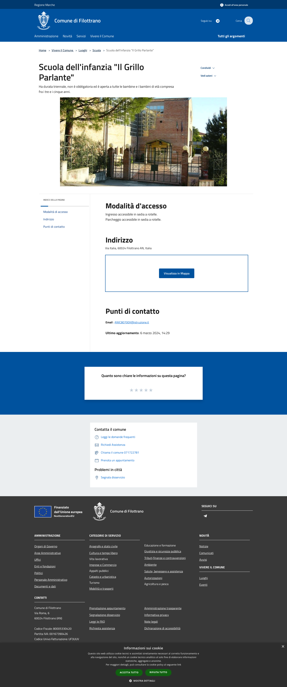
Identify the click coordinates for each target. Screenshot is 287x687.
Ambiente (150, 564)
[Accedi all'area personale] (234, 5)
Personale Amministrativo (50, 579)
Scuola (97, 50)
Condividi (208, 68)
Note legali (151, 621)
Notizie (203, 546)
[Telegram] (215, 20)
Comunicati (206, 553)
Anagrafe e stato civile (103, 546)
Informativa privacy (156, 615)
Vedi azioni (209, 76)
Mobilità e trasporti (101, 588)
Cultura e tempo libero (103, 553)
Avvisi (203, 559)
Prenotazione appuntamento (107, 608)
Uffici (37, 559)
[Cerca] (248, 20)
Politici (38, 573)
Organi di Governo (45, 546)
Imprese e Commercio (102, 565)
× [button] (282, 646)
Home (42, 50)
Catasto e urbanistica (102, 576)
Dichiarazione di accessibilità (162, 628)
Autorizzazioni (153, 578)
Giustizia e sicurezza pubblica (162, 551)
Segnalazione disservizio (104, 615)
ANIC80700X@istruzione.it (132, 322)
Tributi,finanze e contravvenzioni (165, 558)
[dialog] (143, 665)
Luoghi (83, 50)
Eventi (203, 584)
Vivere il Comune (63, 50)
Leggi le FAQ (97, 621)
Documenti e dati (45, 586)
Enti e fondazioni (45, 566)
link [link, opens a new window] (179, 664)
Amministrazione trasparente (162, 608)
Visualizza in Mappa (176, 273)
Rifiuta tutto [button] (158, 672)
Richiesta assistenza (102, 628)
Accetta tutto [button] (129, 672)
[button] (143, 681)
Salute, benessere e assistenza (163, 571)
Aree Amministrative (47, 553)
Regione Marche (44, 5)
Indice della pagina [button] (54, 200)
